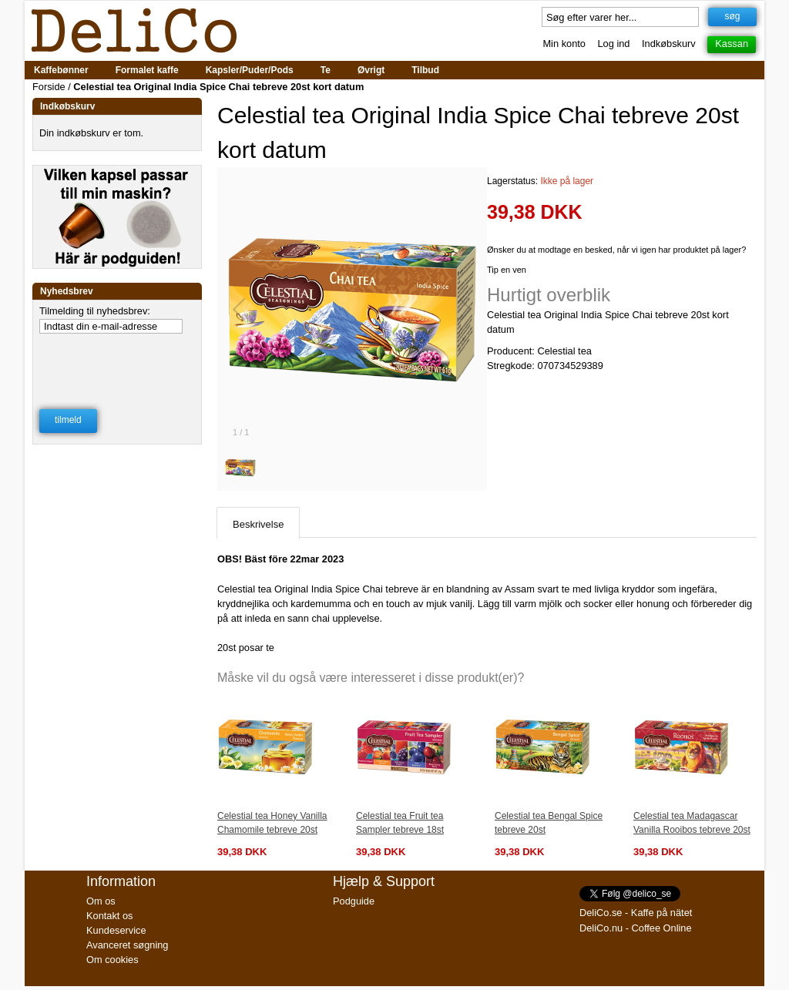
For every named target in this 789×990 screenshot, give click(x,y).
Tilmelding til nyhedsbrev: (94, 311)
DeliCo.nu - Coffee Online (635, 928)
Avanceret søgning (127, 945)
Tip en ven (506, 269)
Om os (101, 901)
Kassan (731, 43)
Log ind (614, 43)
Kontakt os (109, 915)
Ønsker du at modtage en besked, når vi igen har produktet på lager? (616, 249)
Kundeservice (116, 930)
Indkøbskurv (669, 43)
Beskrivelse (258, 524)
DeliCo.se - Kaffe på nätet (635, 912)
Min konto (563, 43)
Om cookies (112, 959)
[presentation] (117, 361)
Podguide (353, 901)
